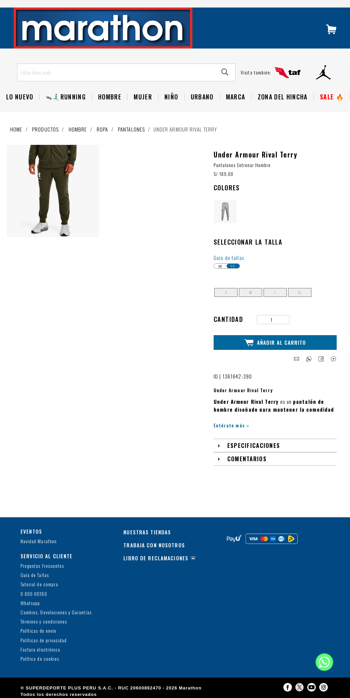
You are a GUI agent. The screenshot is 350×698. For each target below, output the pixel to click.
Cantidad (228, 319)
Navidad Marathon (39, 541)
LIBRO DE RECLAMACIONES (155, 557)
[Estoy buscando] (116, 72)
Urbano (202, 96)
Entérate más (231, 424)
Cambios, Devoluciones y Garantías (56, 612)
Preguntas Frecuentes (42, 566)
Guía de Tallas (35, 575)
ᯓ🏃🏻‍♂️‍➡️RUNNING (66, 96)
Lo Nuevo (19, 96)
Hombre (109, 96)
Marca (235, 96)
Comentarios (247, 458)
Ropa (102, 129)
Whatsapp (30, 603)
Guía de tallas (229, 257)
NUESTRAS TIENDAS (147, 531)
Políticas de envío (38, 631)
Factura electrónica (40, 649)
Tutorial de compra (39, 584)
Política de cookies (40, 658)
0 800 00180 (34, 594)
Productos (45, 129)
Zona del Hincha (283, 96)
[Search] (225, 72)
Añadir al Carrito (275, 342)
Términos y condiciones (44, 622)
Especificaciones (253, 445)
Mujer (143, 96)
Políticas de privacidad (44, 640)
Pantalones (131, 129)
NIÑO (171, 96)
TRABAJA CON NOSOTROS (154, 544)
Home (16, 129)
